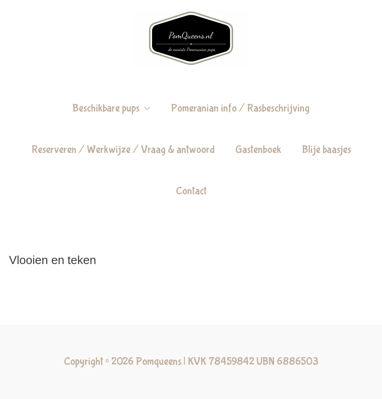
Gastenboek (258, 149)
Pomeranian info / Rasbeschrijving (240, 108)
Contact (191, 191)
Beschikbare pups (105, 108)
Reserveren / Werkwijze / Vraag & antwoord (123, 149)
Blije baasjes (326, 149)
